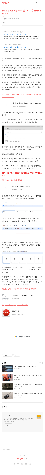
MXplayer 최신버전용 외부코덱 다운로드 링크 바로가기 (20, 289)
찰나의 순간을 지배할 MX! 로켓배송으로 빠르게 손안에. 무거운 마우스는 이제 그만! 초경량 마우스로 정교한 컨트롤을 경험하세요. (22, 38)
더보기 (41, 363)
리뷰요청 (22, 456)
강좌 (3, 17)
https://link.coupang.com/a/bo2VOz (15, 305)
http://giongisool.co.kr (10, 44)
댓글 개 (4, 407)
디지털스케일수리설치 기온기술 (15, 47)
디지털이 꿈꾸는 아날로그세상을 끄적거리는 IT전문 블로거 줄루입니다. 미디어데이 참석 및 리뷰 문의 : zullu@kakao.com (18, 419)
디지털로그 (6, 2)
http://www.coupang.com (11, 31)
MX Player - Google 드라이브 (12, 180)
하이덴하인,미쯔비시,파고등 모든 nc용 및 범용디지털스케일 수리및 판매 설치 (22, 50)
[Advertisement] (22, 336)
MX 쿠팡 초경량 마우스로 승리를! (15, 34)
